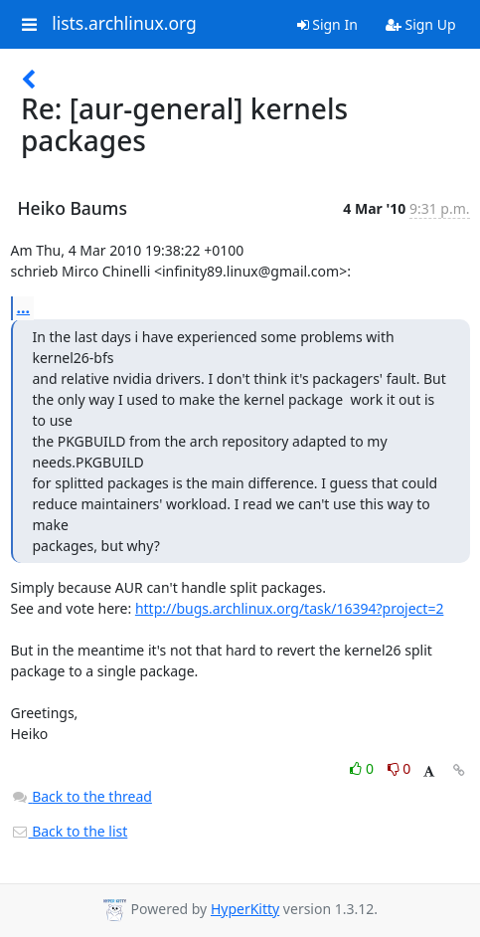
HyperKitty (245, 908)
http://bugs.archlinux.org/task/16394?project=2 (289, 608)
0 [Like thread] (363, 768)
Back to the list (69, 831)
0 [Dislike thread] (399, 768)
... (24, 307)
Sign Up (421, 24)
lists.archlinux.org (124, 24)
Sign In (327, 24)
